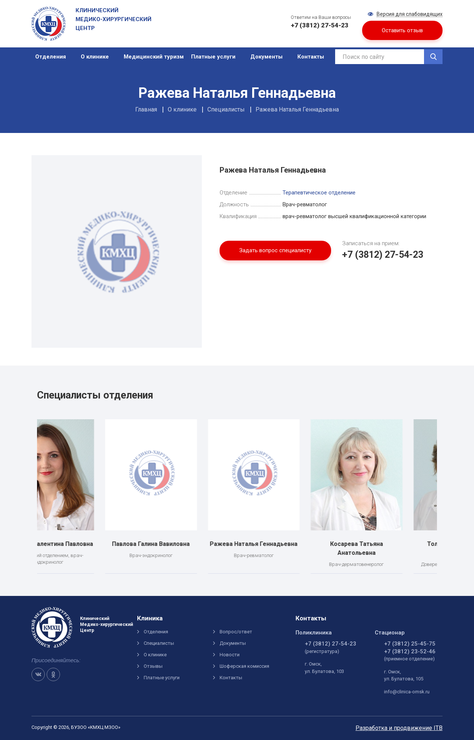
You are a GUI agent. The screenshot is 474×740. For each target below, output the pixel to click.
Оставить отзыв (402, 30)
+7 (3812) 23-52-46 (409, 651)
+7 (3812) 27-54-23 (382, 254)
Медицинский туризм (154, 56)
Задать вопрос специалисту (275, 250)
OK (53, 674)
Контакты (310, 56)
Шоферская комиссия (244, 666)
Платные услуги (213, 56)
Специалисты (159, 643)
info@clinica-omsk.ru (407, 691)
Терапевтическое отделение (319, 192)
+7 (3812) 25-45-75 (409, 643)
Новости (230, 654)
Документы (266, 56)
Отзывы (153, 666)
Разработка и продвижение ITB (399, 727)
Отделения (50, 56)
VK (38, 674)
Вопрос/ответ (236, 631)
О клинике (95, 56)
